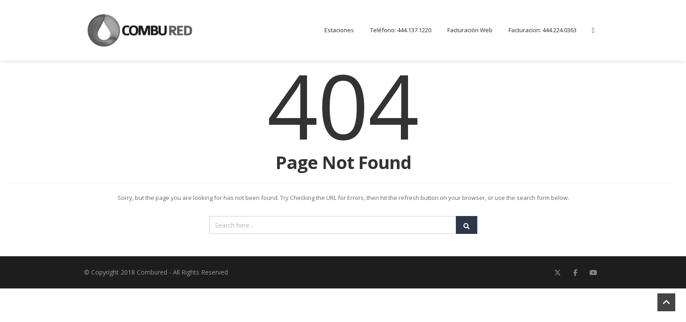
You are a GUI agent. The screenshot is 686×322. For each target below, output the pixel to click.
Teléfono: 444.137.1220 (400, 30)
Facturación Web (469, 30)
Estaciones (339, 30)
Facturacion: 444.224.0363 (543, 30)
